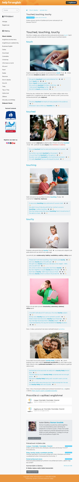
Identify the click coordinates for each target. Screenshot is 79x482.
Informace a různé (8, 63)
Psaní (4, 69)
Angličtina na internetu (9, 39)
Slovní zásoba (6, 80)
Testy (3, 86)
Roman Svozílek (56, 422)
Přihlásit (4, 21)
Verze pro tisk (68, 465)
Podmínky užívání (31, 478)
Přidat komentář (32, 472)
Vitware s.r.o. (41, 476)
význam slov (43, 10)
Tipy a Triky (5, 90)
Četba (4, 49)
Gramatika (5, 56)
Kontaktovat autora (34, 438)
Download (5, 53)
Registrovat (5, 25)
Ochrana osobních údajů (45, 478)
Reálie (4, 73)
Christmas (5, 59)
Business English (7, 46)
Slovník (4, 83)
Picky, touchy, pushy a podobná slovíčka (44, 390)
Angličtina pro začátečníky (10, 43)
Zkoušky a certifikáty (8, 100)
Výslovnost (5, 93)
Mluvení (4, 66)
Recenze (5, 76)
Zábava (4, 96)
